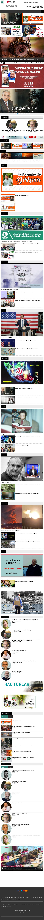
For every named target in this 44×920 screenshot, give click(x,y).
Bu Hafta (4, 716)
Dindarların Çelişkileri (17, 671)
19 (40, 62)
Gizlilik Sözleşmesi (23, 904)
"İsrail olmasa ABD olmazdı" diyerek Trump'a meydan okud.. (26, 340)
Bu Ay (10, 716)
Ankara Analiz (9, 899)
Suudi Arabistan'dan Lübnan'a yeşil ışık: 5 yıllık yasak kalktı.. (23, 757)
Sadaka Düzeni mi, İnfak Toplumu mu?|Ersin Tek (21, 732)
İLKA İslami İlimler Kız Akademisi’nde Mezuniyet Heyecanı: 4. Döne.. (27, 243)
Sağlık (13, 899)
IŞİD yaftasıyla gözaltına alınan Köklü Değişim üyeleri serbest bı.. (23, 726)
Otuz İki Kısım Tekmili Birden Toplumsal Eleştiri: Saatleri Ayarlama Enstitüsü (26, 835)
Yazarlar (19, 899)
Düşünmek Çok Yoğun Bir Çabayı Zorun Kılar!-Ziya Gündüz (25, 291)
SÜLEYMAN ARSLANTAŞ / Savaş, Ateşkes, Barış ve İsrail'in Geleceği (16, 161)
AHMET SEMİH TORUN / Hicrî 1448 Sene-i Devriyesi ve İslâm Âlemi (27, 161)
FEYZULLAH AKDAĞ (15, 771)
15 (31, 62)
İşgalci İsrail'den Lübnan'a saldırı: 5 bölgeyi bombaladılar (11, 530)
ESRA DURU (14, 622)
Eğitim (27, 897)
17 (36, 62)
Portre (16, 899)
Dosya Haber (3, 899)
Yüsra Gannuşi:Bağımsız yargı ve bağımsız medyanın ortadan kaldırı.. (27, 436)
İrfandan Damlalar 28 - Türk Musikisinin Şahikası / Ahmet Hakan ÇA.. (27, 484)
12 (25, 62)
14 (29, 62)
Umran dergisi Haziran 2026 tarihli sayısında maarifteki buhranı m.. (27, 300)
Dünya (24, 897)
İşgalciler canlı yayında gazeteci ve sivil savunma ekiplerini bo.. (26, 533)
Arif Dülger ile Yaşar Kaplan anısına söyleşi (8, 434)
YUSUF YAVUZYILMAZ (16, 672)
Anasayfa (2, 904)
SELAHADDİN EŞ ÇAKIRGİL (17, 662)
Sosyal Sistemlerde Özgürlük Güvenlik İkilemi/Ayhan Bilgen (26, 396)
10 (20, 62)
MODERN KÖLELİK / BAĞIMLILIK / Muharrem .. (10, 23)
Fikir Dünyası (4, 117)
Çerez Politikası (10, 904)
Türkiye (2, 897)
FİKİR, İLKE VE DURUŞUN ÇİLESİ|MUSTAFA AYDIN (9, 578)
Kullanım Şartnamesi (30, 904)
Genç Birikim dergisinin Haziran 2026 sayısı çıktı (9, 289)
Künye (6, 904)
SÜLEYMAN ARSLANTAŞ (11, 131)
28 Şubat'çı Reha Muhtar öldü (6, 482)
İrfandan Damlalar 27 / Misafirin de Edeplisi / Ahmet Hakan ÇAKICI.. (27, 493)
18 (38, 62)
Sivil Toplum (11, 897)
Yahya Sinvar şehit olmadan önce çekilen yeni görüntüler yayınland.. (27, 541)
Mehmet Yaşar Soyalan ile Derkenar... (22, 195)
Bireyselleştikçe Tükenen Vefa (19, 650)
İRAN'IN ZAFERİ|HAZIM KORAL (6, 385)
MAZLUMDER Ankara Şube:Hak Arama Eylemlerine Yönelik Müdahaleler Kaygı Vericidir (16, 241)
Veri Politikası (3, 906)
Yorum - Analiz (31, 897)
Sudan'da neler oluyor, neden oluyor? (22, 445)
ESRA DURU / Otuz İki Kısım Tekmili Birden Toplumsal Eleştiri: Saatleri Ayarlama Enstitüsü (5, 162)
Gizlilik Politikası (37, 904)
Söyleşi (36, 897)
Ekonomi (20, 897)
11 (23, 62)
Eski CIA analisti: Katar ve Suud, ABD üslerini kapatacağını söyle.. (27, 348)
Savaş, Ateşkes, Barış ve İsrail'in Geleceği (19, 781)
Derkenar (6, 897)
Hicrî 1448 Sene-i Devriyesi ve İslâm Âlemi (22, 640)
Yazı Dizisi (40, 897)
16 (33, 62)
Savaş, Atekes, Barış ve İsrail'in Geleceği (21, 630)
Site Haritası (9, 906)
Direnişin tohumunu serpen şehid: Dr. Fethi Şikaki (24, 581)
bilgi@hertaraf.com (22, 912)
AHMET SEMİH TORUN (32, 131)
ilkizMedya (22, 917)
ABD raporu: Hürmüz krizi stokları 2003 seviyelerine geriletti (22, 751)
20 (42, 62)
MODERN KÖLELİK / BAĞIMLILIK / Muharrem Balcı (23, 388)
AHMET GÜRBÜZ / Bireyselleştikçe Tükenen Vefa (38, 161)
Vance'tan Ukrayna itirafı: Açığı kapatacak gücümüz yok (11, 337)
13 (27, 62)
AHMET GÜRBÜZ (15, 652)
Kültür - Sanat (16, 897)
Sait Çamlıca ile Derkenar (28, 23)
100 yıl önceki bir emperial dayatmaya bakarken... (24, 661)
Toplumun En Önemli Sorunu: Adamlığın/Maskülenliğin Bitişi (23, 770)
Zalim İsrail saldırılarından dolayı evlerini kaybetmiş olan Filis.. (26, 252)
